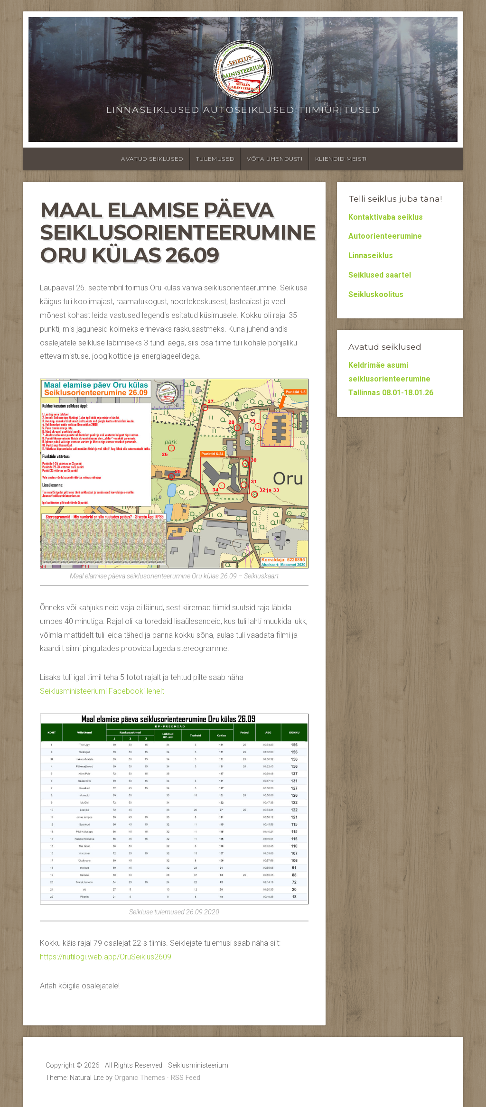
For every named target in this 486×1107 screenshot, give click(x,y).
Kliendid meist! (341, 158)
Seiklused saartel (379, 274)
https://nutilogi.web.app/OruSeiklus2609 (105, 956)
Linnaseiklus (370, 255)
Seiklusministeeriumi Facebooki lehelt (102, 691)
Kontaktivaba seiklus (385, 217)
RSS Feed (185, 1078)
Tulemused (215, 158)
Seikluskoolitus (375, 294)
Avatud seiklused (152, 158)
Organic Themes (139, 1078)
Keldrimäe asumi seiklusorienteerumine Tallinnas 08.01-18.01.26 (390, 379)
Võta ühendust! (274, 158)
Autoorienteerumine (385, 236)
